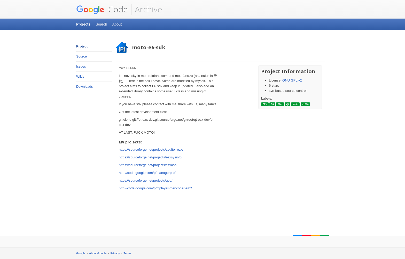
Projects (83, 24)
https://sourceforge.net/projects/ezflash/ (148, 165)
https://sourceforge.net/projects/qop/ (145, 180)
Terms (127, 253)
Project (82, 46)
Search (101, 24)
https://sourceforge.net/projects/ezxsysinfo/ (150, 157)
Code (102, 9)
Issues (81, 66)
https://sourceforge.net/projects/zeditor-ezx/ (151, 149)
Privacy (115, 253)
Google (80, 253)
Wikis (80, 76)
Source (81, 56)
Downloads (84, 86)
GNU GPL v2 (292, 80)
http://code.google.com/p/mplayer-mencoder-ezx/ (155, 188)
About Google (97, 253)
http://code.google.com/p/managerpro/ (147, 173)
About (117, 24)
